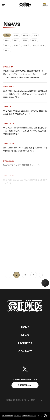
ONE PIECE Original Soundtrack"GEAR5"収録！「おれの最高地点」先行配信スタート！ (25, 113)
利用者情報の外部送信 (29, 416)
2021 (16, 40)
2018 (7, 45)
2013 (7, 50)
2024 (25, 35)
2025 (16, 35)
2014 (42, 45)
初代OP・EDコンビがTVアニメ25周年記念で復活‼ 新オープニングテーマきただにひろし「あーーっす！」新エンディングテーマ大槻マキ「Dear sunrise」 (25, 74)
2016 (25, 45)
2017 (16, 45)
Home (25, 327)
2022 (7, 40)
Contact (25, 351)
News (25, 335)
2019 (34, 40)
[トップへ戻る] (45, 283)
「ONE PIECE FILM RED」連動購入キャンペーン (21, 166)
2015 (33, 45)
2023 (34, 35)
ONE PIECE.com (25, 385)
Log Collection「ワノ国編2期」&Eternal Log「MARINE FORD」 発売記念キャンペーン (25, 150)
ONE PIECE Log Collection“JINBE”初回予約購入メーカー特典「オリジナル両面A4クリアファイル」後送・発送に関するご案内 (25, 94)
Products (25, 343)
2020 (25, 40)
